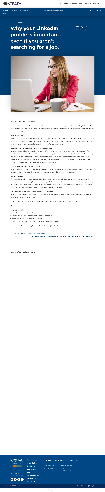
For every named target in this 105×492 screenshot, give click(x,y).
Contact (96, 4)
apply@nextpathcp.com (57, 10)
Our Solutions (32, 463)
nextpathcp (87, 27)
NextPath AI (31, 478)
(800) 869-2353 (74, 460)
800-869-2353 (46, 10)
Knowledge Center (34, 475)
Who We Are (32, 460)
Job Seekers (64, 4)
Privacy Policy (92, 486)
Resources (87, 4)
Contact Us (31, 481)
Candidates (19, 23)
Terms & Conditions (82, 486)
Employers (73, 4)
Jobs (80, 4)
